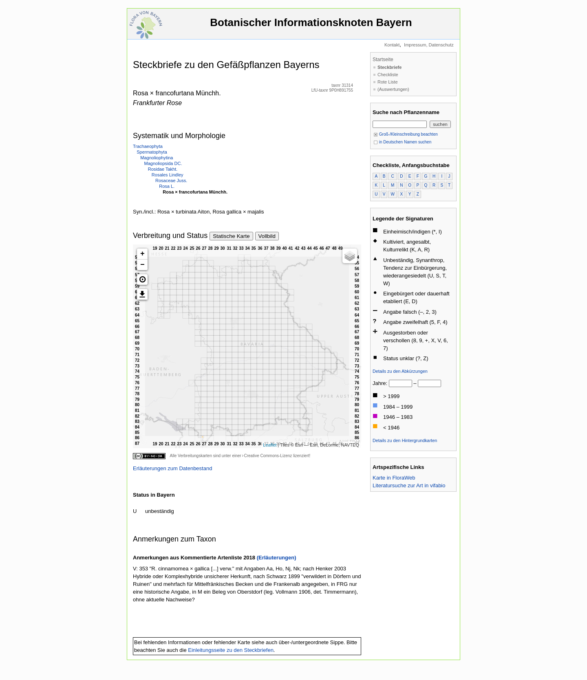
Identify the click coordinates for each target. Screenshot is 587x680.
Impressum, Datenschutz (429, 44)
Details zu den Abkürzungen (400, 371)
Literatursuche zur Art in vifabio (409, 485)
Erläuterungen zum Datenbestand (172, 468)
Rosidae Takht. (163, 169)
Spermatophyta (152, 152)
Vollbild (267, 236)
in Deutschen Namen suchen (402, 142)
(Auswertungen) (393, 89)
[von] (400, 383)
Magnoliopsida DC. (163, 163)
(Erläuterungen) (276, 558)
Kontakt (391, 44)
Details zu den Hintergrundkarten (405, 440)
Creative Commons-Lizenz (268, 455)
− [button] (142, 265)
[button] (142, 279)
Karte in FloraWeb (394, 478)
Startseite (383, 59)
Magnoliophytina (156, 157)
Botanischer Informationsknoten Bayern (311, 26)
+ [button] (142, 254)
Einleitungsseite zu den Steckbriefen (231, 650)
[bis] (429, 383)
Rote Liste (387, 81)
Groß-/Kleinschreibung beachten (405, 134)
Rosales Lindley (167, 174)
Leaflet (269, 444)
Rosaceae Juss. (171, 180)
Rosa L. (166, 186)
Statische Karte (231, 236)
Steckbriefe (389, 67)
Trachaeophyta (148, 146)
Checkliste (387, 74)
